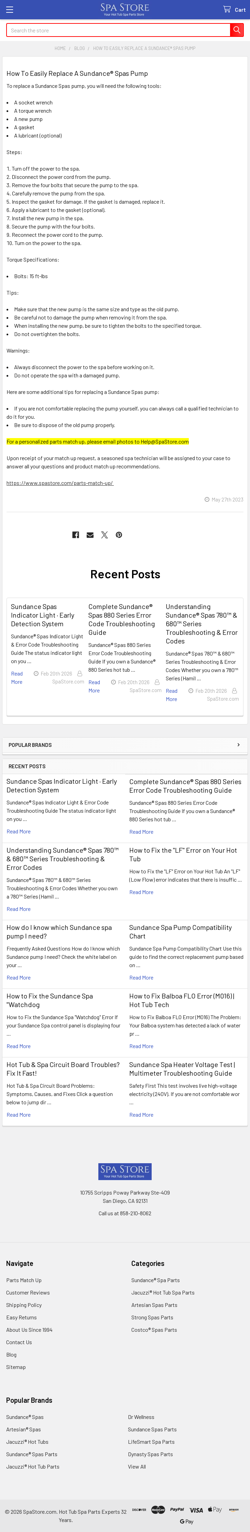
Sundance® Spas (25, 1416)
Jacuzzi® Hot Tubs (27, 1441)
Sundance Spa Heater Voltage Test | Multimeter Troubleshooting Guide (182, 1068)
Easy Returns (21, 1317)
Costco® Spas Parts (154, 1329)
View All (137, 1466)
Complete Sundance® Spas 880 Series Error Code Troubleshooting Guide (185, 785)
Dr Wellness (141, 1416)
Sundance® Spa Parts (155, 1280)
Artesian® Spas (23, 1429)
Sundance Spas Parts (152, 1429)
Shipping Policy (24, 1304)
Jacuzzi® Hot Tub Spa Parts (163, 1292)
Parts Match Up (24, 1280)
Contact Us (19, 1342)
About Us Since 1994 (29, 1329)
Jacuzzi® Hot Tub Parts (32, 1466)
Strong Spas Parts (152, 1317)
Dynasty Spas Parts (150, 1454)
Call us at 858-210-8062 (125, 1213)
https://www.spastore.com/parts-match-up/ (60, 482)
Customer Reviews (28, 1292)
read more (19, 831)
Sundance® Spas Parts (31, 1454)
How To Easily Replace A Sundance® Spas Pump (77, 73)
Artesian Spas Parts (154, 1304)
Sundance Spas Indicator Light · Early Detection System (42, 615)
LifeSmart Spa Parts (151, 1441)
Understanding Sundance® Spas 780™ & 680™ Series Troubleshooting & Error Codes (63, 858)
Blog (11, 1354)
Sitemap (16, 1366)
